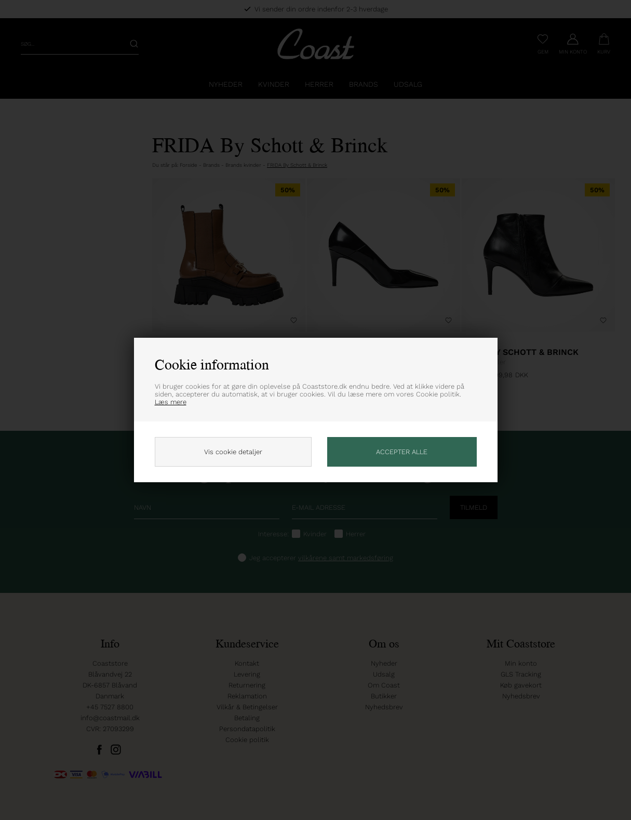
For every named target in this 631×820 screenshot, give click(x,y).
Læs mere (170, 402)
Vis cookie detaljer (233, 452)
